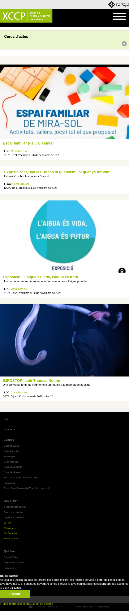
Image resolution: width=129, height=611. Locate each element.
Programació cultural (14, 563)
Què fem (9, 551)
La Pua (7, 523)
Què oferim (11, 500)
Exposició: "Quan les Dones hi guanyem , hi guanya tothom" (57, 172)
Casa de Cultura (12, 446)
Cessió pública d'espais (15, 507)
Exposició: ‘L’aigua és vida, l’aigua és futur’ (41, 277)
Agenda (11, 25)
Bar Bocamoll (10, 533)
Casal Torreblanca (12, 451)
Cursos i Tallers (11, 557)
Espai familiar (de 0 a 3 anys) (28, 143)
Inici (2, 25)
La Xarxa (9, 429)
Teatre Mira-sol (11, 538)
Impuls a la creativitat (14, 517)
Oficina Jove (10, 528)
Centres (9, 439)
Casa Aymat (10, 483)
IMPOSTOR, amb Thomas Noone (31, 381)
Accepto (15, 593)
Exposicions (9, 568)
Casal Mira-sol (19, 151)
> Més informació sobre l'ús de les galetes (26, 603)
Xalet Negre (9, 456)
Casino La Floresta (13, 467)
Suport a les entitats (13, 512)
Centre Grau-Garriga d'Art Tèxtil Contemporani (26, 488)
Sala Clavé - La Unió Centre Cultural (21, 478)
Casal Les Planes (12, 472)
